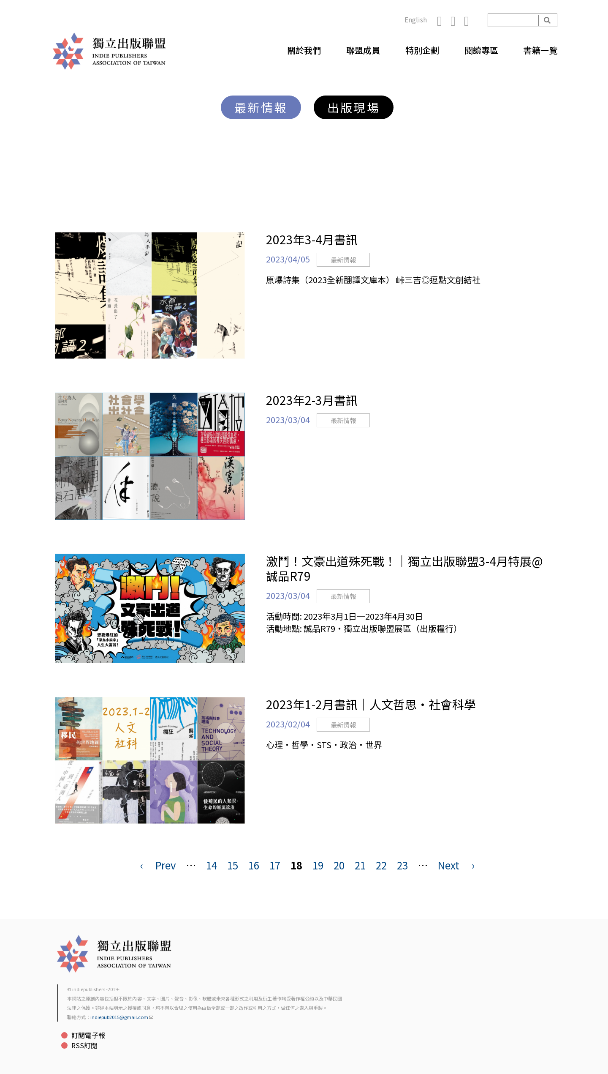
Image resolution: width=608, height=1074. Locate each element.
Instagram (457, 20)
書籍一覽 (540, 50)
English (415, 19)
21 (360, 865)
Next (448, 865)
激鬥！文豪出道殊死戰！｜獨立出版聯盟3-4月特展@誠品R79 (404, 568)
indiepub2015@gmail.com (121, 1017)
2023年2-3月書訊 (312, 399)
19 (317, 865)
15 (232, 865)
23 (402, 865)
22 (381, 865)
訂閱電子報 (88, 1035)
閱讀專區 (481, 50)
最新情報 (261, 107)
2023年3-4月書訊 (312, 239)
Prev (165, 865)
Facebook (444, 20)
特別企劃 (422, 50)
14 (211, 865)
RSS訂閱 (84, 1045)
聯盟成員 (363, 50)
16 (253, 865)
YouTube (471, 20)
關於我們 (304, 50)
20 (339, 865)
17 (274, 865)
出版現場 (353, 107)
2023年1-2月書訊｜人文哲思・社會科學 (371, 704)
